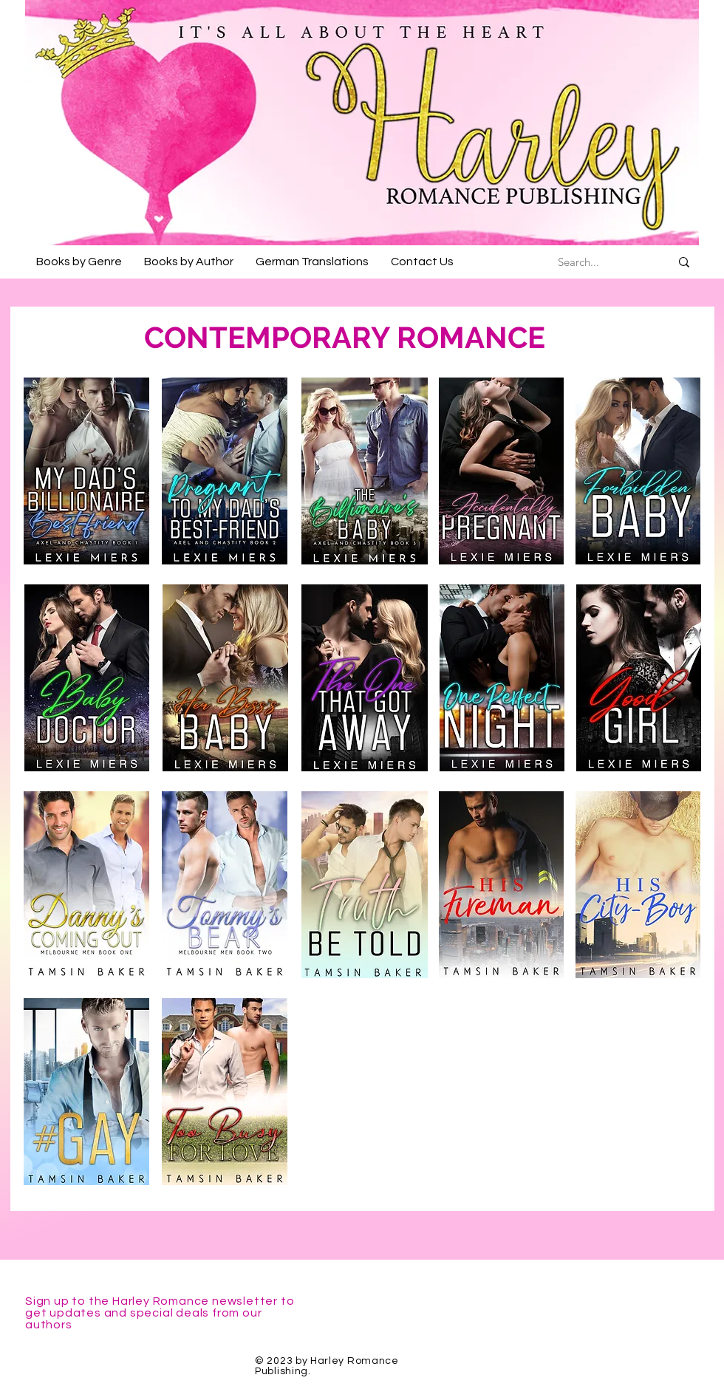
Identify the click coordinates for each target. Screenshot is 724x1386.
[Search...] (578, 262)
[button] (79, 262)
